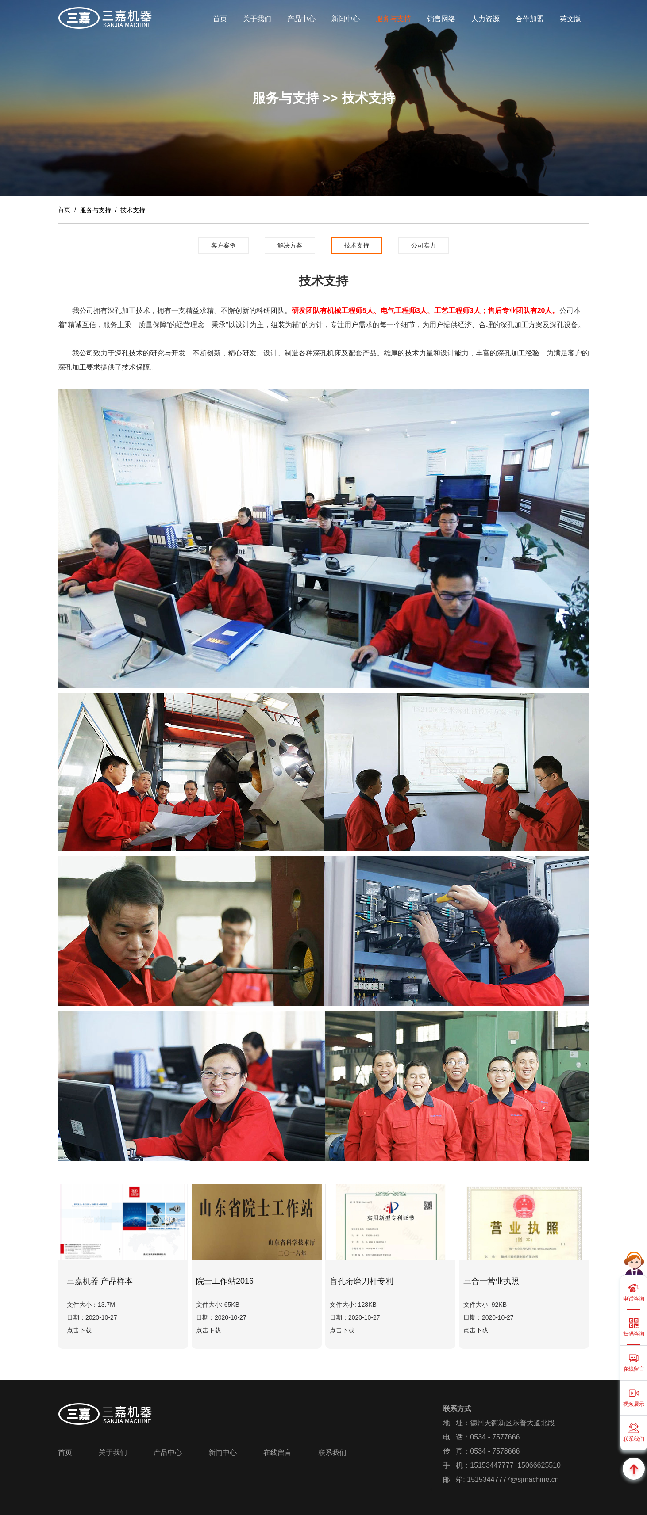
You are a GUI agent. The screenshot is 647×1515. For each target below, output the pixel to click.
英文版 (570, 19)
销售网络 (441, 19)
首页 (220, 19)
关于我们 (257, 19)
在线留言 (277, 1452)
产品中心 (301, 19)
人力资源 (485, 19)
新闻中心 (345, 19)
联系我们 (332, 1452)
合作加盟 (530, 19)
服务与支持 (393, 19)
